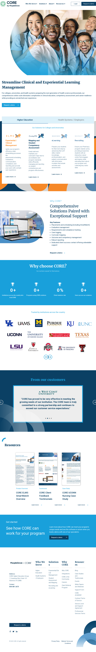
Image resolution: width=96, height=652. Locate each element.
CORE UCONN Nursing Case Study (69, 495)
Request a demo (88, 4)
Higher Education (25, 120)
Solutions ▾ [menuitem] (43, 4)
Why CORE (65, 570)
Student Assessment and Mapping (53, 580)
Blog (76, 570)
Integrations (66, 574)
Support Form (79, 590)
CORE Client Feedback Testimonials (45, 495)
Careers (64, 582)
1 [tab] (45, 418)
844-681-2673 (14, 587)
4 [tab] (50, 418)
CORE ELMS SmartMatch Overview (22, 495)
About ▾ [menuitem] (51, 4)
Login (75, 4)
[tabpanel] (48, 337)
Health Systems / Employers (71, 120)
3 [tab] (48, 418)
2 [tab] (47, 418)
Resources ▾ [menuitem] (60, 4)
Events (77, 581)
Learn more (37, 505)
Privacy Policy (56, 641)
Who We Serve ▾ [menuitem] (31, 4)
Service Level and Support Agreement (79, 606)
